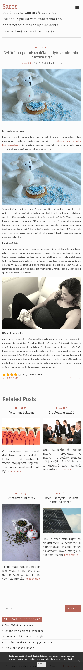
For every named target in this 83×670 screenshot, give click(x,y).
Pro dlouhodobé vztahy (19, 648)
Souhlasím (41, 664)
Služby (43, 48)
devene (58, 63)
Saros (9, 6)
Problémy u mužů (61, 412)
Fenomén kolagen (21, 412)
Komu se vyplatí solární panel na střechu (61, 500)
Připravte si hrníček (21, 498)
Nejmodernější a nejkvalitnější (24, 636)
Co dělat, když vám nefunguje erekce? (28, 642)
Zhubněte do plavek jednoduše (24, 631)
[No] (79, 661)
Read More (14, 471)
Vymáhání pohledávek (19, 625)
